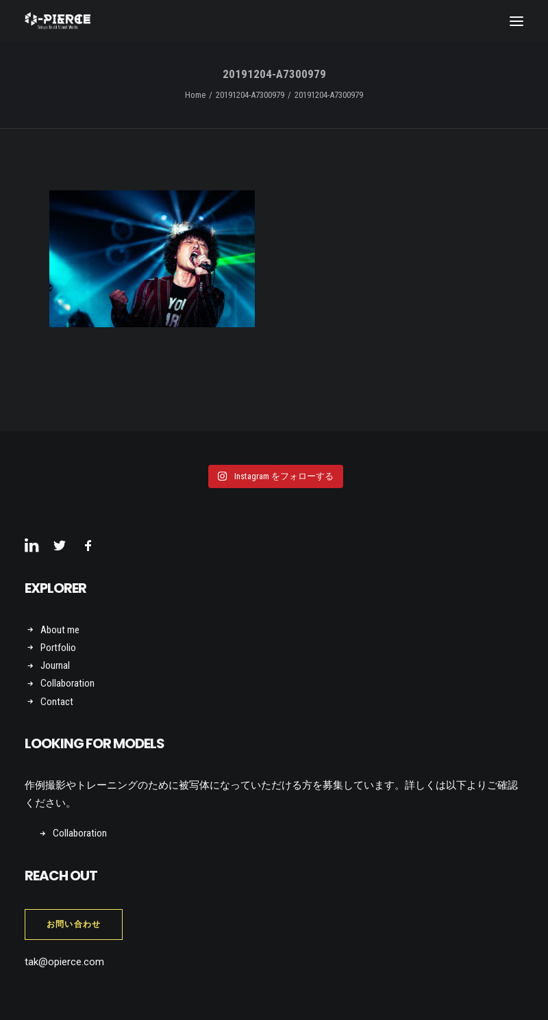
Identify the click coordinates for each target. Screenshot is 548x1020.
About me (59, 630)
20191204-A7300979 (250, 95)
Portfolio (58, 647)
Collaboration (67, 683)
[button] (516, 21)
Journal (55, 665)
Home (195, 95)
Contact (56, 702)
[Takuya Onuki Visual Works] (57, 20)
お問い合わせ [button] (74, 924)
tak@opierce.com (64, 962)
